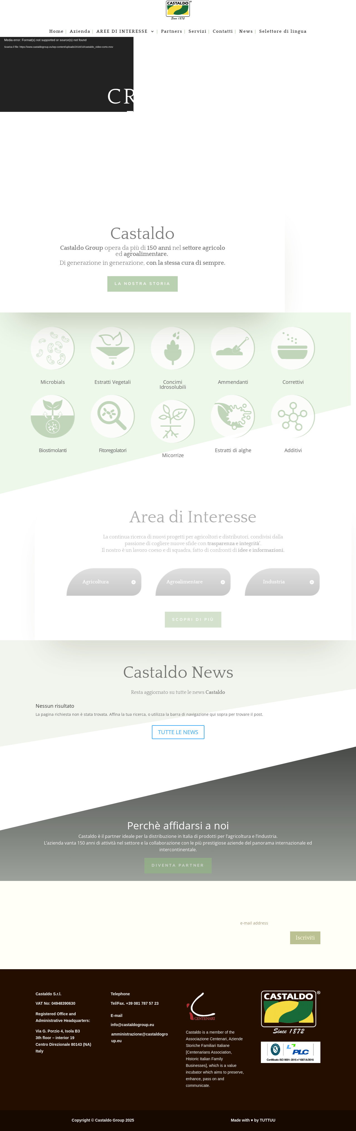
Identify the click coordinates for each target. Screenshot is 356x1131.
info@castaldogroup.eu (132, 1024)
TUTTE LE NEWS (178, 732)
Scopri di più (185, 618)
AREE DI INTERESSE (123, 31)
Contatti (223, 31)
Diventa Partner (178, 865)
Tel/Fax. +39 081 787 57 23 (135, 1003)
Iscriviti (305, 938)
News (246, 31)
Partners (171, 31)
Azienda (80, 31)
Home (56, 31)
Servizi (198, 31)
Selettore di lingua (283, 31)
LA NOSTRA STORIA (141, 283)
